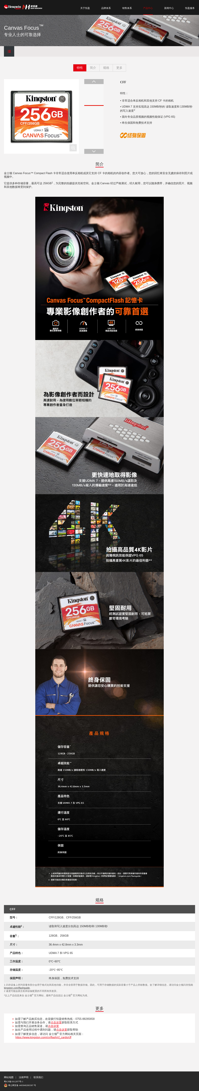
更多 (119, 67)
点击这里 (56, 1022)
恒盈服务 (190, 8)
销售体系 (127, 8)
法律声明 (23, 1077)
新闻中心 (169, 8)
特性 (80, 67)
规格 (106, 67)
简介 (93, 67)
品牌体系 (106, 8)
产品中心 (148, 8)
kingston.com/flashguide (17, 988)
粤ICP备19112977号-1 (13, 1081)
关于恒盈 (85, 8)
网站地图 (9, 1077)
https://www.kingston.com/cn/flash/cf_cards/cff (43, 1037)
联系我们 (38, 1077)
